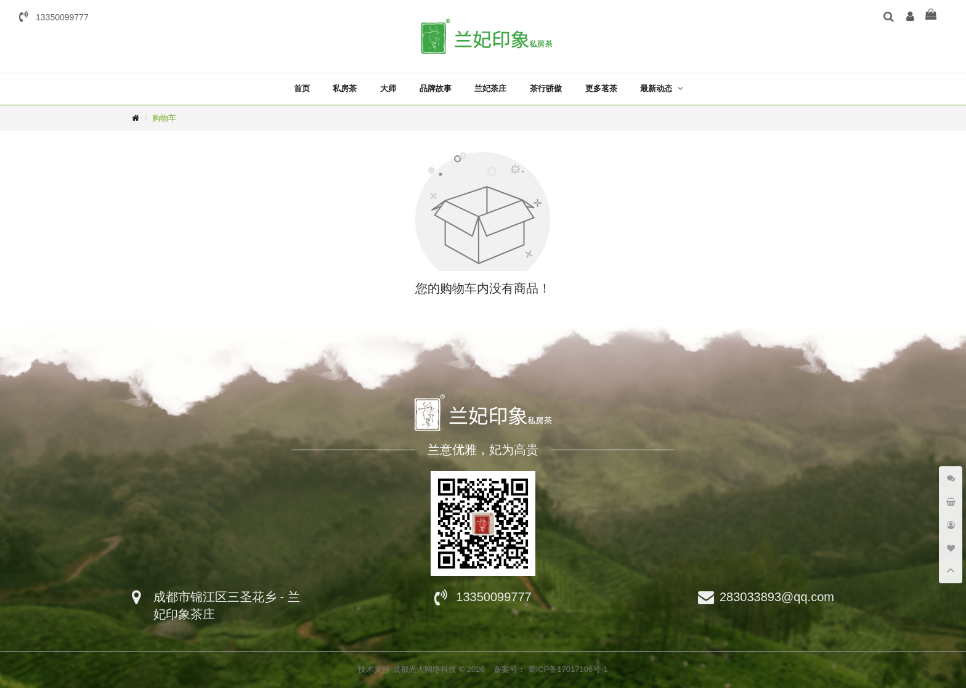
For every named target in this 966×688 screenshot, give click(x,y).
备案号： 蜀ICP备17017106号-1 (550, 669)
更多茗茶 (601, 88)
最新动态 (656, 88)
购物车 (164, 118)
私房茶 (345, 88)
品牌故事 (436, 88)
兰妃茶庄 (490, 88)
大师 (388, 88)
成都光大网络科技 (425, 669)
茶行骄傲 (546, 88)
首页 (302, 88)
